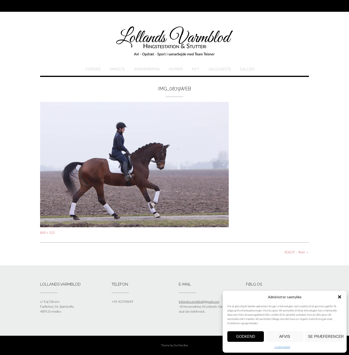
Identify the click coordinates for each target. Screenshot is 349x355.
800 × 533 (47, 233)
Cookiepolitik (282, 347)
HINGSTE (117, 69)
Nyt (195, 69)
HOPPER (176, 69)
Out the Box (181, 345)
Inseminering (147, 69)
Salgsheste (219, 69)
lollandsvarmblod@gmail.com (199, 301)
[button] (339, 297)
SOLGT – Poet (296, 252)
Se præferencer (325, 337)
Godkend (245, 337)
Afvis (284, 337)
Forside (93, 69)
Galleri (247, 69)
